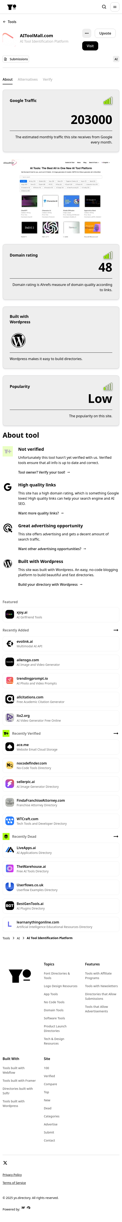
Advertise (51, 1124)
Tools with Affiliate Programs (98, 975)
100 (46, 1068)
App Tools (51, 994)
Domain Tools (54, 1010)
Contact (49, 1140)
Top (46, 1092)
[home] (11, 7)
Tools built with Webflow (13, 1070)
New (47, 1100)
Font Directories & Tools (57, 975)
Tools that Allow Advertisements (96, 1009)
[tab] (8, 79)
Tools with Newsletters (101, 986)
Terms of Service (14, 1183)
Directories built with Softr (18, 1091)
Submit (49, 1132)
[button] (114, 7)
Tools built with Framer (19, 1080)
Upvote (105, 33)
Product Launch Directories (55, 1028)
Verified (49, 1076)
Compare (50, 1084)
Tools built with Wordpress (13, 1103)
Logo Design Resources (60, 986)
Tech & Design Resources (54, 1041)
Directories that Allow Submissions (100, 996)
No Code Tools (54, 1002)
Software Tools (54, 1018)
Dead (47, 1108)
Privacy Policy (12, 1175)
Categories (51, 1116)
